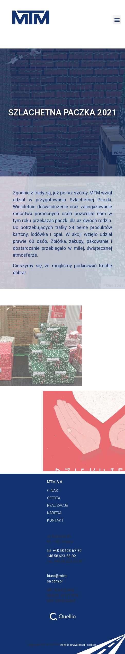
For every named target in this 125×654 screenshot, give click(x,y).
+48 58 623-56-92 (61, 556)
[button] (117, 19)
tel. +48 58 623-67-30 (64, 551)
